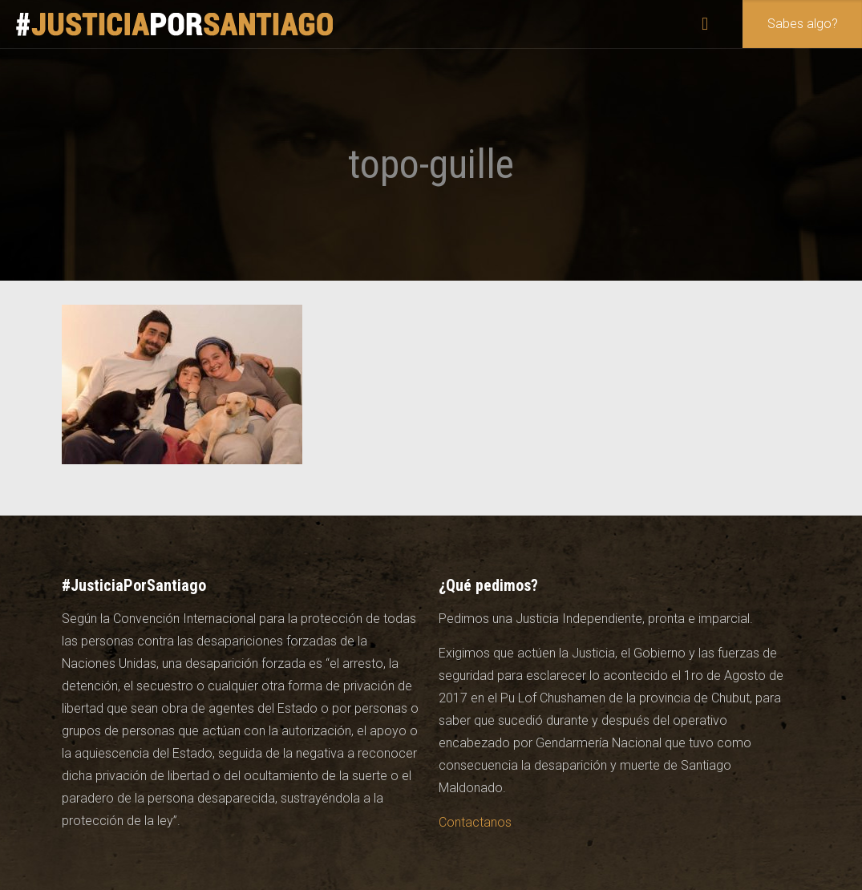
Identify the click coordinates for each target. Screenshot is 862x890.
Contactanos (475, 822)
